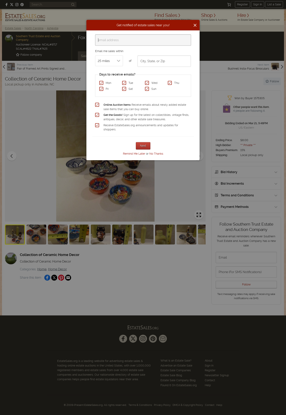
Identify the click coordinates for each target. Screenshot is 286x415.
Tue (131, 82)
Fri (107, 88)
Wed (154, 82)
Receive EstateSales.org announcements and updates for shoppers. (140, 127)
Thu (176, 82)
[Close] (195, 25)
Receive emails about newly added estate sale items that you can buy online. (144, 107)
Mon (108, 82)
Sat (131, 88)
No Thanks (156, 153)
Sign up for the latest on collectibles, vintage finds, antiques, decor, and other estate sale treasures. (146, 117)
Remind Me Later (134, 153)
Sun (153, 88)
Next (143, 145)
